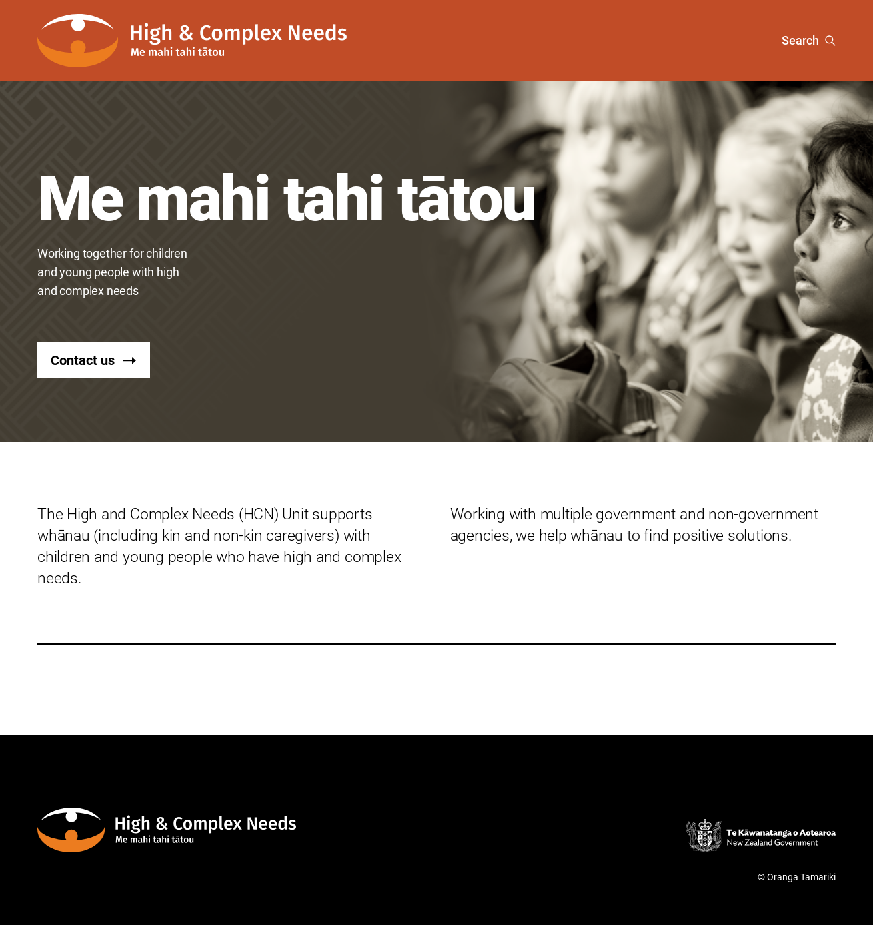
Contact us (93, 360)
